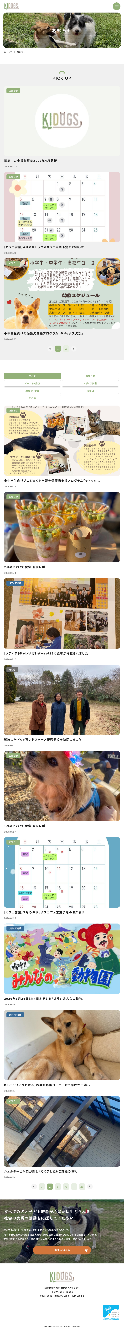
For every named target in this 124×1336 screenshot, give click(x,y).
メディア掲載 (90, 383)
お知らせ (90, 376)
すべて (32, 376)
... (74, 1186)
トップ (9, 51)
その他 (32, 398)
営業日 (90, 390)
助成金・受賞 (32, 390)
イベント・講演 (32, 383)
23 (82, 1186)
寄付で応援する (62, 1250)
